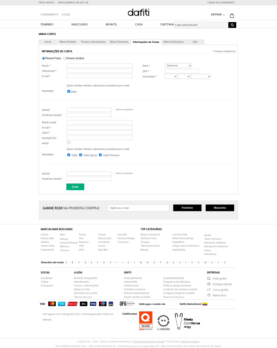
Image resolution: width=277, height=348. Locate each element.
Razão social (49, 122)
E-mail (46, 76)
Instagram (47, 285)
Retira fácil (219, 296)
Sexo (146, 66)
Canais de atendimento (221, 2)
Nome (46, 66)
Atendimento (81, 282)
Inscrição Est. (49, 138)
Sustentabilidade (173, 278)
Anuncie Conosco (173, 297)
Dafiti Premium (111, 155)
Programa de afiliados (176, 282)
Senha (46, 110)
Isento (45, 143)
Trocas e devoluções (86, 285)
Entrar (216, 14)
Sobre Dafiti (130, 282)
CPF (145, 71)
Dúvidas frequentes (85, 278)
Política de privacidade (177, 285)
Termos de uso (83, 297)
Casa (139, 24)
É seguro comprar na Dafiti (179, 293)
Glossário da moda (85, 293)
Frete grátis (220, 279)
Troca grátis (221, 290)
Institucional (131, 285)
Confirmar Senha (52, 115)
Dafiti (73, 92)
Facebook (46, 278)
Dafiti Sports (90, 155)
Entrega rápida (222, 284)
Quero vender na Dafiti (137, 297)
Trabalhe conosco (134, 289)
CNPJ (46, 133)
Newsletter (48, 91)
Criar (75, 187)
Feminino (47, 24)
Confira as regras (190, 342)
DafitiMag (168, 24)
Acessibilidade (133, 278)
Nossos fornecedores (136, 293)
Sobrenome (49, 71)
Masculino (80, 24)
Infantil (111, 24)
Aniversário (149, 76)
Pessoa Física (53, 58)
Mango (64, 239)
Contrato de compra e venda (180, 289)
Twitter (44, 282)
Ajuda (66, 14)
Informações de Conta (146, 42)
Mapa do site (82, 289)
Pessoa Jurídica (75, 58)
